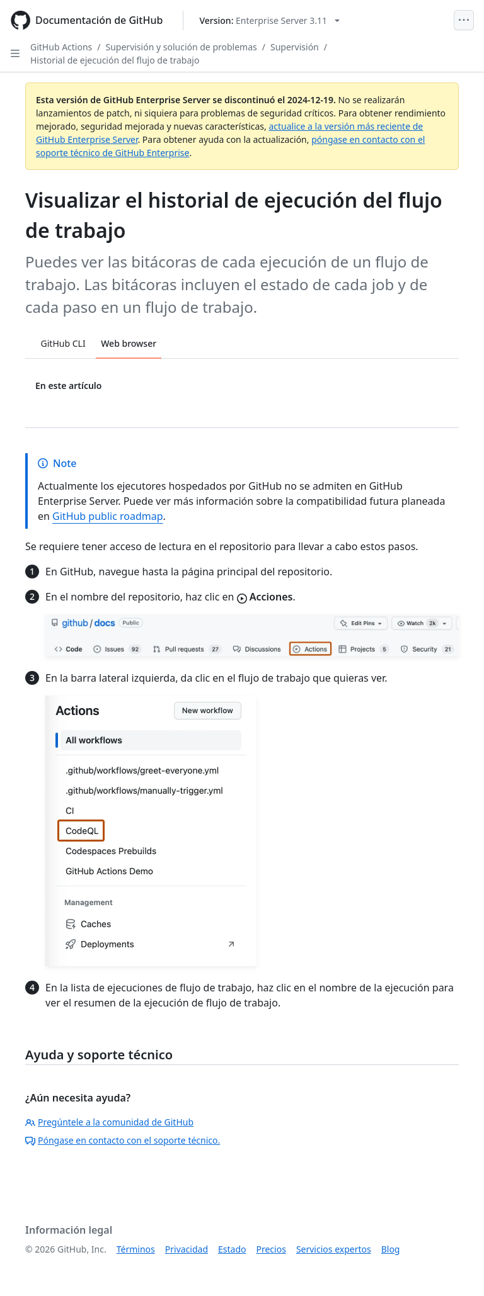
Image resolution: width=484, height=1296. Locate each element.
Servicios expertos (333, 1249)
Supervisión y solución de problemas (181, 47)
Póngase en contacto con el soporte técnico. (122, 1140)
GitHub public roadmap (107, 516)
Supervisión (294, 47)
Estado (232, 1249)
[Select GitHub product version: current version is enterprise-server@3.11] (269, 20)
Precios (271, 1249)
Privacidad (186, 1249)
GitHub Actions (61, 47)
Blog (390, 1249)
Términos (136, 1249)
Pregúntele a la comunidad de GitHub (109, 1122)
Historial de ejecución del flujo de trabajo (114, 60)
